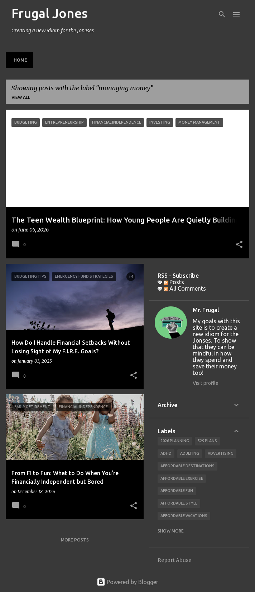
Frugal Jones (49, 13)
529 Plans (207, 441)
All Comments (185, 288)
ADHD (166, 453)
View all (20, 97)
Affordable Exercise (181, 478)
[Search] (222, 14)
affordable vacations (183, 516)
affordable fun (176, 490)
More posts (75, 540)
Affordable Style (178, 503)
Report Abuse (174, 560)
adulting (189, 453)
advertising (221, 453)
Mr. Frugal (206, 310)
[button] (239, 245)
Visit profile (205, 383)
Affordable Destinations (187, 466)
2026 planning (174, 441)
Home (20, 60)
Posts (174, 282)
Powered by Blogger (127, 582)
